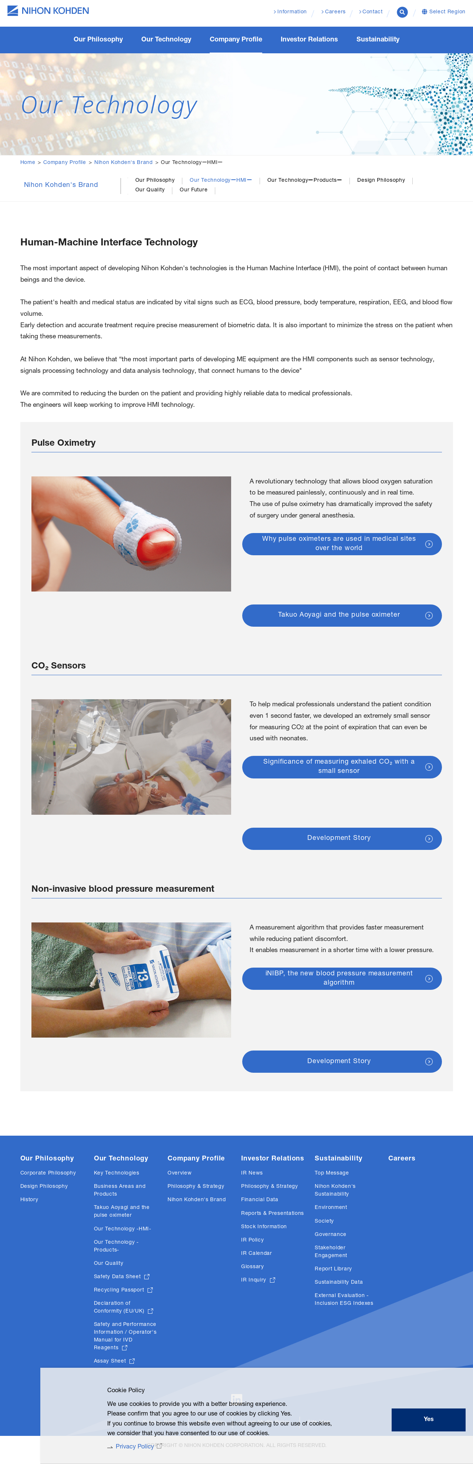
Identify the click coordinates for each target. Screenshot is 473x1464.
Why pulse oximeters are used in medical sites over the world (339, 561)
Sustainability (338, 1163)
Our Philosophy (155, 180)
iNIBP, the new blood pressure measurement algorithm (339, 996)
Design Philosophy (381, 180)
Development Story (339, 843)
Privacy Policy (126, 1446)
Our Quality (150, 190)
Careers (401, 1163)
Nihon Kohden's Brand (123, 162)
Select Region (447, 12)
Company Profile (64, 162)
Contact (372, 12)
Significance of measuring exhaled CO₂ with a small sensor (339, 773)
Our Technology (121, 1163)
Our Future (193, 190)
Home (28, 162)
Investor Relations (272, 1163)
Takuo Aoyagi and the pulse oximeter (339, 620)
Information (292, 12)
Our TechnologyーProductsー (304, 180)
